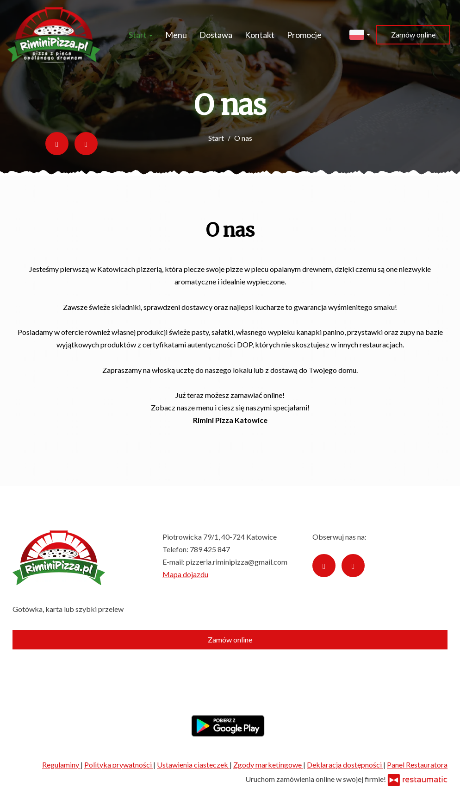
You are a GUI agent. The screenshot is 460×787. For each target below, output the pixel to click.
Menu (176, 35)
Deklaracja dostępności (345, 764)
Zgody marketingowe (268, 764)
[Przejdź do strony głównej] (53, 35)
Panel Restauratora (417, 764)
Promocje (304, 35)
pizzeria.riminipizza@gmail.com (236, 561)
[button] (359, 33)
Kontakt (259, 35)
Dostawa (215, 35)
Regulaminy (61, 764)
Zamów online (413, 34)
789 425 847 (210, 549)
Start (141, 35)
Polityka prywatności (118, 764)
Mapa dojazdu (185, 574)
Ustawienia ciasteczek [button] (193, 764)
